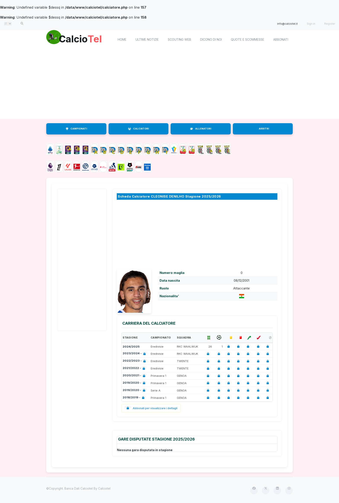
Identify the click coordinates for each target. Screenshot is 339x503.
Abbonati (280, 39)
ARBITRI (264, 128)
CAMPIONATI (76, 128)
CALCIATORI (138, 128)
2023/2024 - (135, 353)
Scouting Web (179, 39)
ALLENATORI (200, 128)
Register (329, 23)
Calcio (82, 39)
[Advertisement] (169, 84)
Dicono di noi (211, 39)
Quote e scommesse (247, 39)
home (122, 39)
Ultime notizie (147, 39)
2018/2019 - (134, 398)
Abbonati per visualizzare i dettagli (151, 408)
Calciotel (104, 488)
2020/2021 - (135, 376)
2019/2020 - (135, 383)
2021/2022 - (135, 368)
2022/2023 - (135, 361)
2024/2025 (131, 346)
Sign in (311, 23)
